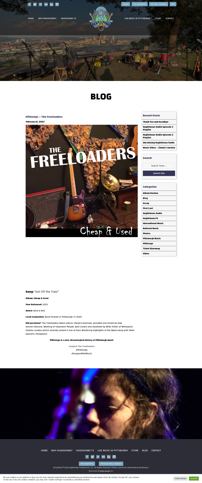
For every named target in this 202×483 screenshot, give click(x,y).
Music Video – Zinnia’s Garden (159, 148)
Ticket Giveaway (151, 248)
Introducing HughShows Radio (159, 143)
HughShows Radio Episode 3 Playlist (158, 128)
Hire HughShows (139, 4)
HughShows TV (68, 18)
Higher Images (105, 471)
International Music (153, 223)
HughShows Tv (85, 450)
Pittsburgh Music (152, 238)
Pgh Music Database (159, 4)
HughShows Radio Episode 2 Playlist (158, 136)
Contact (170, 18)
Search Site (159, 173)
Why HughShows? (47, 18)
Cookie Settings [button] (180, 478)
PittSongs (148, 243)
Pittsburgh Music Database (111, 463)
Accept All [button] (194, 478)
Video (146, 253)
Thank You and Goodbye (155, 122)
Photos (146, 233)
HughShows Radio (152, 213)
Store (158, 18)
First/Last (148, 208)
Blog (173, 4)
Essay (146, 203)
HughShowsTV (150, 218)
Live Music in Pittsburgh (137, 18)
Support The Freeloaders (82, 346)
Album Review (150, 193)
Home (31, 18)
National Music (151, 228)
